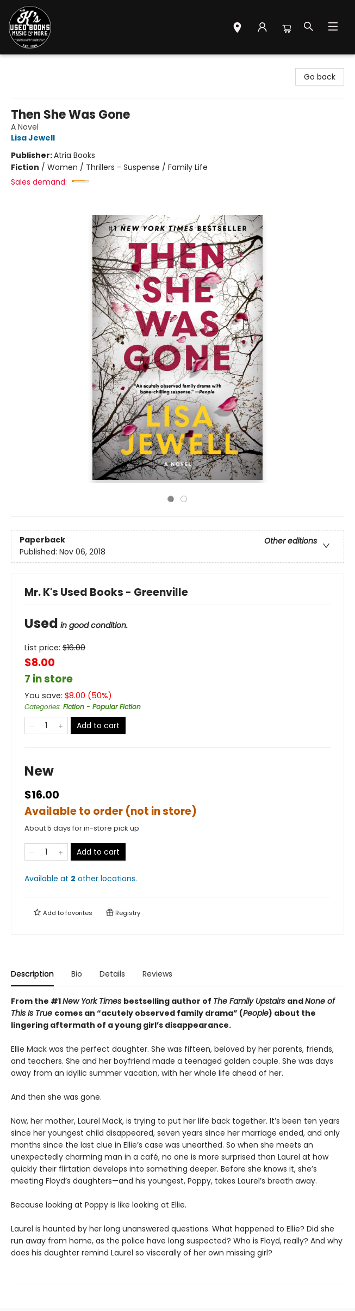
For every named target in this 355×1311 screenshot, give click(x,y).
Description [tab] (32, 973)
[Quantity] (46, 725)
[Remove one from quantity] (32, 725)
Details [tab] (112, 973)
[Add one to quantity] (60, 725)
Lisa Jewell (34, 137)
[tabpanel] (177, 1139)
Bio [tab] (76, 973)
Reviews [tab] (157, 973)
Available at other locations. (80, 878)
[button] (237, 28)
